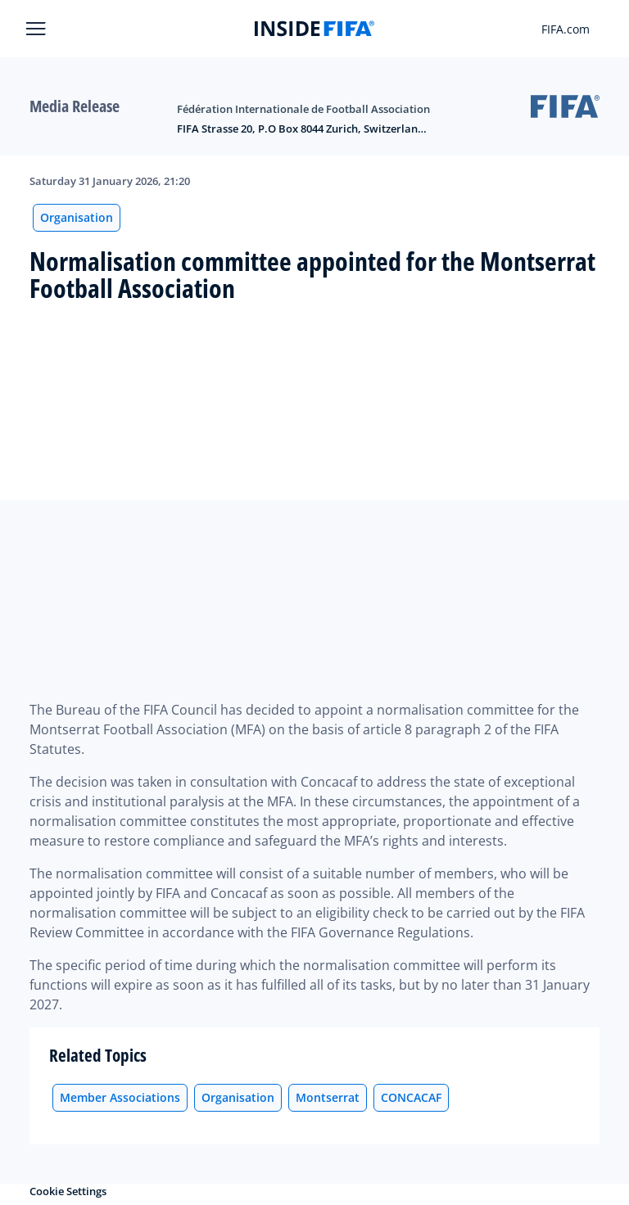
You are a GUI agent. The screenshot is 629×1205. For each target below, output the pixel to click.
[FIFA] (314, 28)
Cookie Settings (67, 1191)
